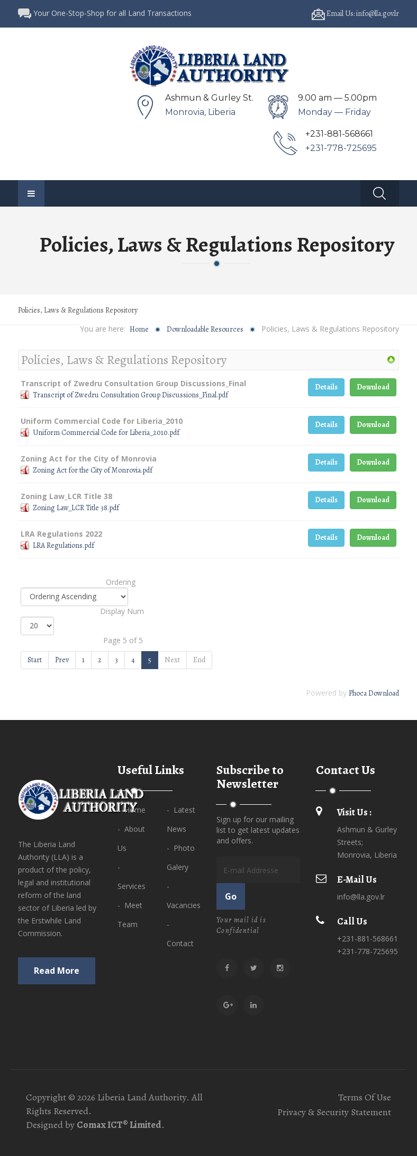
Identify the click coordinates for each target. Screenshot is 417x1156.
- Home (131, 810)
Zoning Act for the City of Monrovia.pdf (92, 470)
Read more (56, 970)
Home (139, 329)
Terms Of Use (364, 1097)
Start (35, 660)
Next (172, 660)
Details (326, 387)
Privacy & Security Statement (334, 1112)
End (199, 660)
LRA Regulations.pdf (63, 545)
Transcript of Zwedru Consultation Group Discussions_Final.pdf (130, 395)
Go (231, 896)
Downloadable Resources (205, 329)
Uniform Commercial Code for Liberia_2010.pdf (106, 433)
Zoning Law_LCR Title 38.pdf (76, 508)
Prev (62, 660)
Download (373, 387)
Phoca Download (374, 693)
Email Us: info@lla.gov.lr (355, 13)
